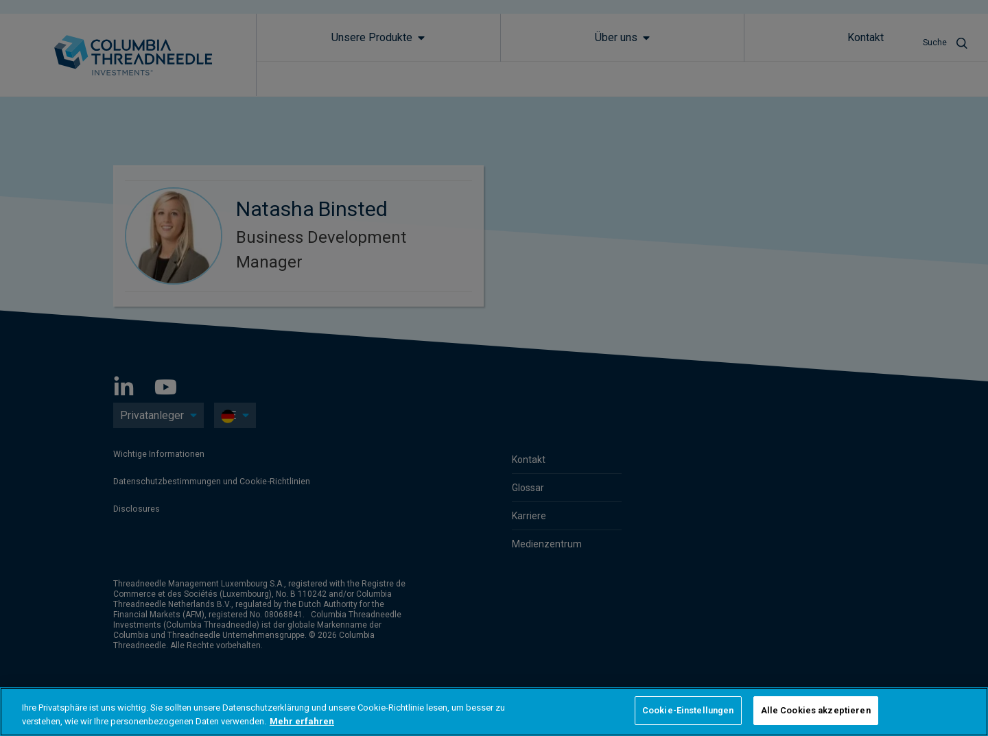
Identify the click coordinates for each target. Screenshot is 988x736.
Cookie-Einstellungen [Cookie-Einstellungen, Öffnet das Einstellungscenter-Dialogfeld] (688, 710)
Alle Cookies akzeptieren (816, 710)
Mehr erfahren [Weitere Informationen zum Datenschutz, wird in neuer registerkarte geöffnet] (302, 721)
